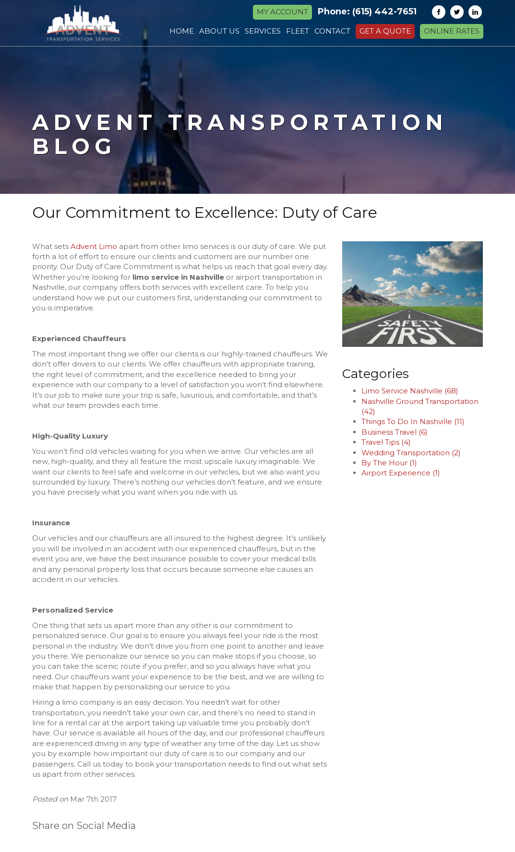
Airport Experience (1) (400, 472)
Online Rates (451, 31)
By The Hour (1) (389, 462)
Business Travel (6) (394, 432)
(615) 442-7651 (384, 11)
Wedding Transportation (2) (411, 452)
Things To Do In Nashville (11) (413, 421)
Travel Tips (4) (386, 442)
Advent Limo (94, 246)
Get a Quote (385, 31)
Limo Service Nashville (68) (409, 390)
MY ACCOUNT (282, 11)
